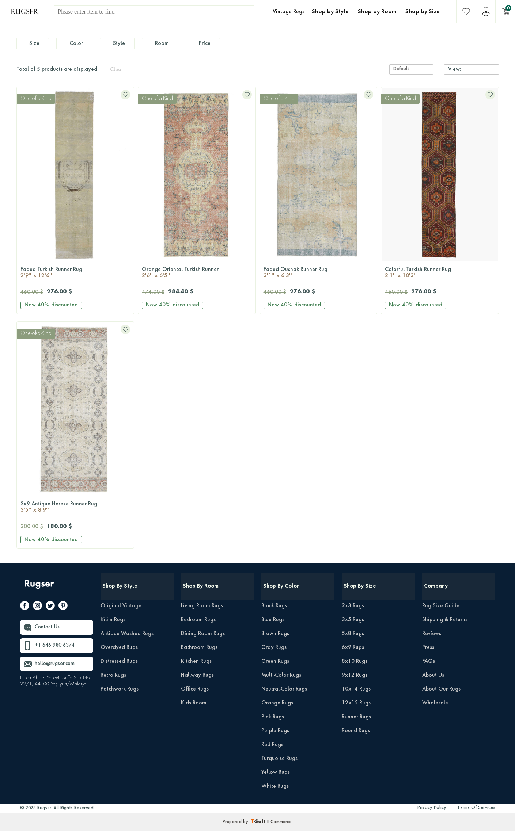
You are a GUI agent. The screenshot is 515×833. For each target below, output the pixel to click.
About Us (433, 677)
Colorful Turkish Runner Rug (440, 275)
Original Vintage (121, 607)
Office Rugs (195, 690)
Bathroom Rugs (199, 649)
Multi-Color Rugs (281, 677)
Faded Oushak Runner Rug (319, 275)
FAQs (428, 663)
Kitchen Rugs (196, 663)
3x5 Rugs (353, 621)
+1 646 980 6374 (57, 647)
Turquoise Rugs (279, 760)
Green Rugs (275, 663)
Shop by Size (422, 11)
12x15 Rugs (356, 704)
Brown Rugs (275, 635)
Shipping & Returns (444, 621)
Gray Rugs (274, 649)
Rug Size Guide (440, 607)
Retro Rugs (113, 677)
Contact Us (48, 629)
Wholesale (435, 704)
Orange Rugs (277, 704)
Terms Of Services (476, 809)
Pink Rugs (272, 718)
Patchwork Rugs (120, 690)
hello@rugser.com (56, 666)
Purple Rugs (275, 732)
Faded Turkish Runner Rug (75, 275)
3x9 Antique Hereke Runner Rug (75, 510)
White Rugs (275, 788)
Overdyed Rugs (119, 649)
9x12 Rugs (354, 677)
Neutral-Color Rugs (284, 690)
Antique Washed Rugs (127, 635)
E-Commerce (279, 824)
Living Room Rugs (202, 607)
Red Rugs (272, 746)
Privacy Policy (431, 809)
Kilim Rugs (113, 621)
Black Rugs (274, 607)
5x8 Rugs (353, 635)
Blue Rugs (272, 621)
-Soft (259, 824)
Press (428, 649)
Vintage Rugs (288, 11)
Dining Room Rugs (203, 635)
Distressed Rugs (119, 663)
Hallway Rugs (197, 677)
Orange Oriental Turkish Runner (197, 275)
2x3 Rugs (353, 607)
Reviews (431, 635)
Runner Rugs (356, 718)
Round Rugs (356, 732)
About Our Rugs (441, 690)
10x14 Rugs (356, 690)
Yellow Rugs (275, 774)
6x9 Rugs (353, 649)
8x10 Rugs (354, 663)
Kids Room (194, 704)
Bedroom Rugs (198, 621)
